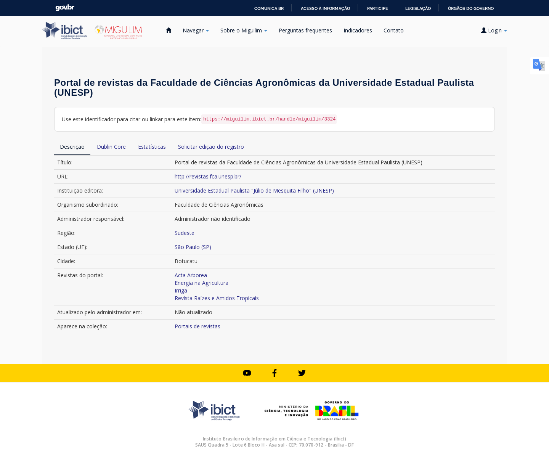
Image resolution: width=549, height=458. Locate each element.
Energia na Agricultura (201, 282)
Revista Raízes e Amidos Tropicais (217, 298)
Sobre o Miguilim (243, 30)
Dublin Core (111, 146)
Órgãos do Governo (471, 8)
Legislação (418, 8)
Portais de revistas (197, 326)
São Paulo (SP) (193, 247)
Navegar (196, 30)
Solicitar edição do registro (211, 146)
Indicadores (358, 30)
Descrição (72, 146)
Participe (377, 8)
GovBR (64, 7)
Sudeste (184, 232)
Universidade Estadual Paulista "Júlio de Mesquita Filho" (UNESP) (254, 190)
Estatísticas (152, 146)
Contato (394, 30)
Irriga (181, 290)
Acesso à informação (325, 8)
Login (494, 30)
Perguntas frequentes (305, 30)
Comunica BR (269, 8)
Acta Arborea (191, 275)
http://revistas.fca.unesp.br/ (208, 176)
